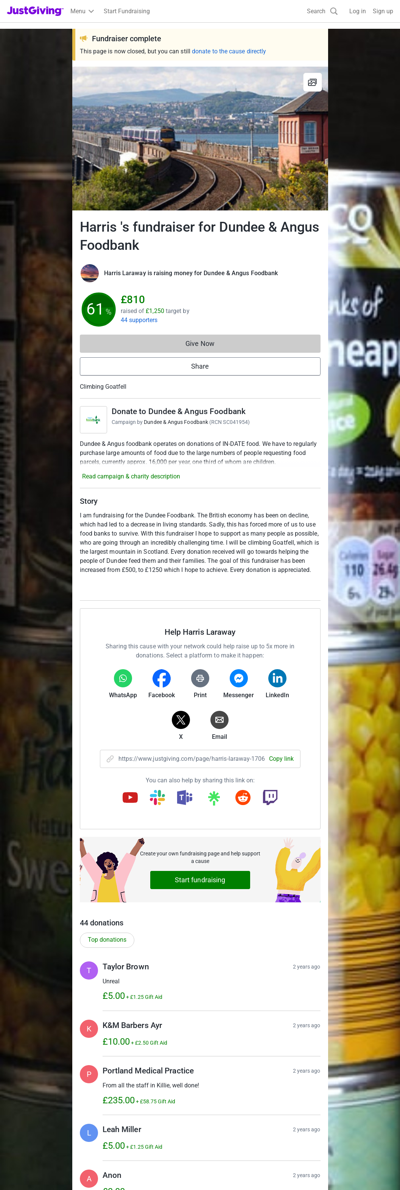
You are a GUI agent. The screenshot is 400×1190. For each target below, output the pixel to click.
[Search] (322, 11)
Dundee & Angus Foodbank (176, 422)
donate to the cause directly (229, 51)
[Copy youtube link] (130, 798)
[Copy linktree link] (213, 800)
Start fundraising (200, 880)
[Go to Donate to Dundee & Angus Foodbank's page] (93, 419)
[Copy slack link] (157, 798)
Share (200, 366)
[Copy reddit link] (243, 798)
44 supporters (139, 320)
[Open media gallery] (200, 138)
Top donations (107, 939)
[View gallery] (312, 82)
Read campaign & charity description (131, 476)
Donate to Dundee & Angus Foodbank (179, 411)
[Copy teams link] (184, 798)
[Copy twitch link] (270, 798)
